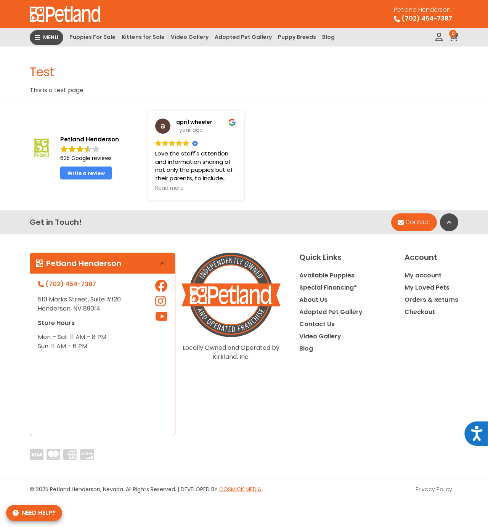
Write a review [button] (86, 173)
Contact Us (317, 324)
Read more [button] (169, 188)
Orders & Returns (431, 299)
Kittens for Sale (143, 37)
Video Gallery (190, 37)
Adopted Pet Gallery (243, 37)
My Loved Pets (427, 287)
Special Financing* (328, 287)
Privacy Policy (434, 489)
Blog (328, 37)
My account (423, 275)
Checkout (420, 312)
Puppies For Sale (92, 37)
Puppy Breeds (297, 37)
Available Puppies (327, 275)
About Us (313, 299)
